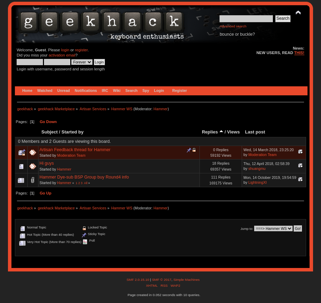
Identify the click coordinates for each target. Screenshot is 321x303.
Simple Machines (186, 280)
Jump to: (247, 229)
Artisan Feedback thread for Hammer (74, 149)
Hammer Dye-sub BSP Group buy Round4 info (84, 177)
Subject (50, 132)
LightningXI (257, 182)
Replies (212, 132)
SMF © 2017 (161, 280)
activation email (61, 55)
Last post (255, 132)
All (86, 183)
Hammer (160, 109)
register (81, 50)
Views (233, 132)
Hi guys (46, 163)
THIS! (299, 53)
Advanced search (233, 26)
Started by (72, 132)
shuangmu (256, 168)
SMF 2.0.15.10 (138, 280)
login (65, 50)
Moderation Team (71, 155)
